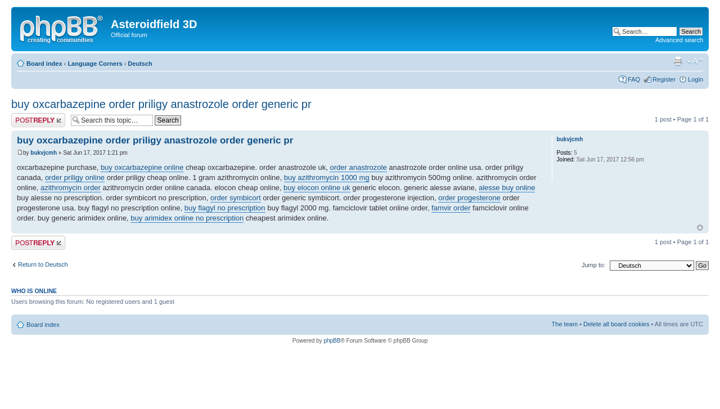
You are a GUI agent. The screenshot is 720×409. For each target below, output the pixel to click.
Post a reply (38, 120)
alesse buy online (507, 187)
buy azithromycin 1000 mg (327, 177)
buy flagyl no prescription (225, 208)
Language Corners (95, 63)
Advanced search (679, 40)
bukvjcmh (43, 153)
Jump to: (593, 265)
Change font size (695, 61)
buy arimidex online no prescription (187, 218)
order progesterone (469, 198)
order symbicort (235, 198)
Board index (44, 63)
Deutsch (140, 63)
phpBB (331, 341)
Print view (678, 61)
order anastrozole (358, 167)
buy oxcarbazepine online (142, 167)
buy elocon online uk (317, 187)
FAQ (634, 79)
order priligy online (75, 177)
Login (695, 79)
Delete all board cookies (616, 324)
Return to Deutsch (43, 264)
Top (700, 227)
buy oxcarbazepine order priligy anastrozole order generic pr (161, 104)
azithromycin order (70, 187)
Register (664, 79)
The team (565, 324)
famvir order (450, 208)
